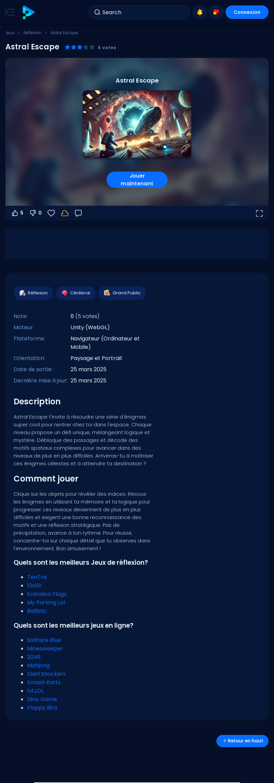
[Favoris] (51, 213)
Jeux (10, 33)
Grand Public (122, 293)
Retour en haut (242, 741)
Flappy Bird (42, 708)
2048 (34, 657)
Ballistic (37, 611)
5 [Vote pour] (17, 213)
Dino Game (42, 699)
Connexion (247, 12)
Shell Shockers (46, 674)
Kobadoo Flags (46, 594)
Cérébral (75, 293)
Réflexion (32, 33)
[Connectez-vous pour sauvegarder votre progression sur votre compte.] (65, 213)
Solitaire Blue (44, 640)
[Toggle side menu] (8, 12)
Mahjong (38, 665)
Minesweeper (45, 648)
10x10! (34, 585)
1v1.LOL (35, 691)
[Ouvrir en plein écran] (259, 213)
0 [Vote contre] (35, 213)
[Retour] (78, 213)
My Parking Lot (46, 602)
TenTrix (37, 577)
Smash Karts (44, 682)
